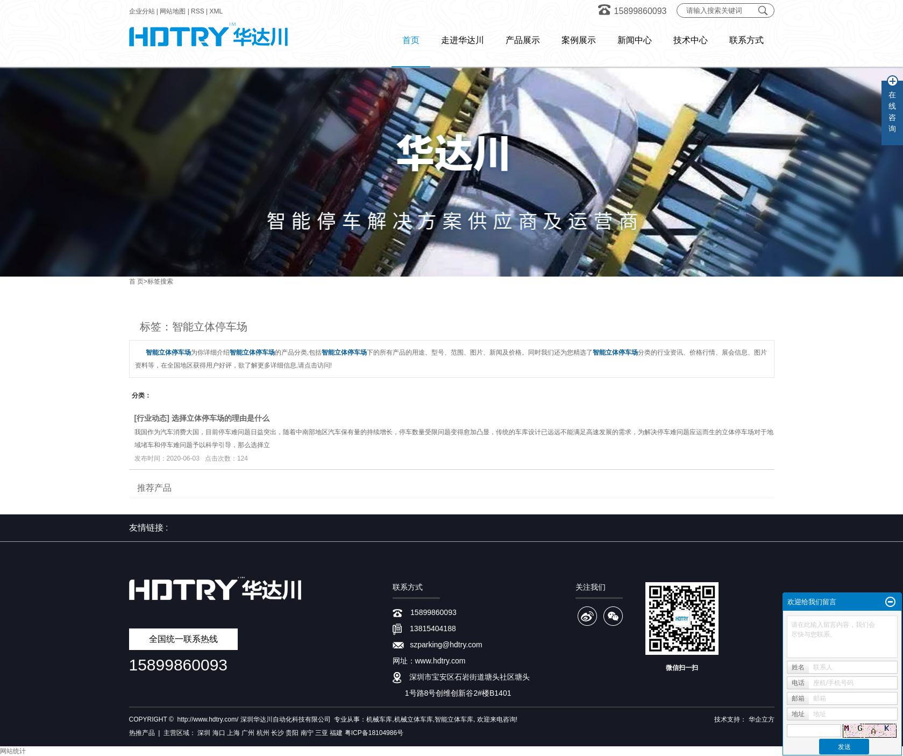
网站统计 (13, 751)
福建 (336, 733)
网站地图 (173, 11)
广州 (247, 733)
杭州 (263, 733)
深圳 (203, 733)
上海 (233, 733)
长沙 (277, 733)
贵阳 (292, 733)
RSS (197, 11)
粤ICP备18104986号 (374, 733)
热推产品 (142, 733)
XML (216, 11)
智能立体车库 (454, 719)
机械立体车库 (413, 719)
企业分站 (142, 11)
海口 (218, 733)
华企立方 (761, 719)
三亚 (321, 733)
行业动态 (152, 418)
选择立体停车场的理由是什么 (220, 418)
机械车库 (379, 719)
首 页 (136, 281)
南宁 (307, 733)
